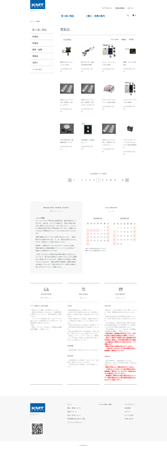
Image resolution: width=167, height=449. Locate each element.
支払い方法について (82, 415)
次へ (126, 180)
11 (114, 180)
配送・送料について (82, 407)
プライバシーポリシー (83, 422)
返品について (80, 411)
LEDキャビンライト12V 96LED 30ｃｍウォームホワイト (88, 102)
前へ (70, 180)
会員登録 (129, 407)
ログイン (131, 8)
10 (110, 180)
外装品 (35, 37)
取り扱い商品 (67, 16)
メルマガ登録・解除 (110, 404)
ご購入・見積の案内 (95, 16)
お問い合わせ (130, 418)
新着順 (131, 39)
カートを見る (130, 415)
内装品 (35, 43)
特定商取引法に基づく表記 (85, 418)
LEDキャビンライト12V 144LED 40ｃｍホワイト (108, 142)
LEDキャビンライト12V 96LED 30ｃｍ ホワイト (66, 102)
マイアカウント (107, 8)
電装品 (39, 21)
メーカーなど (38, 70)
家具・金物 (37, 50)
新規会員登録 (119, 8)
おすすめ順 (114, 39)
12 (122, 180)
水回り (35, 63)
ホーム (32, 21)
